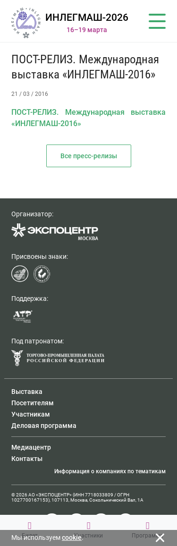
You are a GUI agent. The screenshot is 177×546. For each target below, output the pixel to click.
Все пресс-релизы (88, 156)
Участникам (30, 414)
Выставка (26, 391)
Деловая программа (43, 425)
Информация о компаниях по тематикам (110, 471)
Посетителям (32, 403)
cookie (72, 537)
